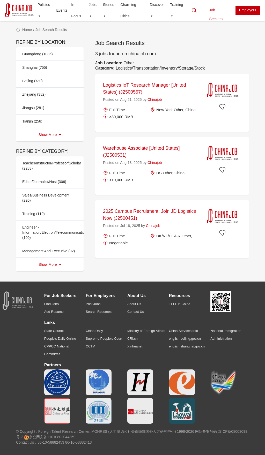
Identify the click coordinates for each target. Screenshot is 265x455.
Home (27, 30)
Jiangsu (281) (33, 108)
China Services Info (183, 331)
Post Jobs (93, 304)
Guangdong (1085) (37, 54)
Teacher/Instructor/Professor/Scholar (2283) (51, 165)
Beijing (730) (32, 81)
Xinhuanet (135, 346)
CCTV (90, 346)
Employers (247, 10)
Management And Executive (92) (48, 251)
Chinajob (155, 99)
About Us (134, 304)
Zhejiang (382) (34, 94)
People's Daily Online (60, 338)
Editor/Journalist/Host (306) (44, 182)
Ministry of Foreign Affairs (146, 331)
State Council (54, 331)
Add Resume (54, 312)
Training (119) (33, 214)
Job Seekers (216, 11)
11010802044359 (61, 437)
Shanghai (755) (34, 67)
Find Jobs (51, 304)
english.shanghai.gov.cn (187, 346)
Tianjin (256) (32, 121)
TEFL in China (179, 304)
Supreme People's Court (104, 338)
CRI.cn (132, 338)
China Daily (94, 331)
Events (62, 10)
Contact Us (135, 312)
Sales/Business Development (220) (45, 197)
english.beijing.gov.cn (185, 338)
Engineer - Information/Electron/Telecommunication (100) (51, 232)
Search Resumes (99, 312)
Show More (50, 135)
